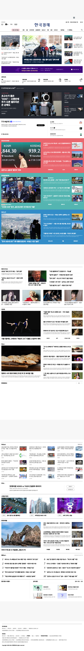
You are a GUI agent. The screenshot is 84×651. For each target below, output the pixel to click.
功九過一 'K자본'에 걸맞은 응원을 (29, 81)
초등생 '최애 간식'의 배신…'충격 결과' (11, 271)
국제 (48, 30)
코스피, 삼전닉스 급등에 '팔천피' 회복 (77, 37)
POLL (2, 483)
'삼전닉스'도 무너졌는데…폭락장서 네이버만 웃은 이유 (61, 572)
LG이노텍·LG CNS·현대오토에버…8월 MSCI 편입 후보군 (56, 153)
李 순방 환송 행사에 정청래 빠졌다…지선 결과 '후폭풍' (78, 53)
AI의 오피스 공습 (64, 515)
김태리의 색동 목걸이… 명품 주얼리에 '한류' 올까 (56, 356)
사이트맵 (23, 635)
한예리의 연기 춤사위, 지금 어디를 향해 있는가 (55, 331)
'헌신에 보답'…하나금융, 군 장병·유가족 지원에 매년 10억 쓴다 (37, 454)
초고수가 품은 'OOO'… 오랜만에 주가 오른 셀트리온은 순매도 (10, 100)
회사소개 (3, 628)
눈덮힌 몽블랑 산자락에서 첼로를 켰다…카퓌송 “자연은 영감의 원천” (65, 448)
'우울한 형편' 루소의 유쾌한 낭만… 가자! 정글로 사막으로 (56, 313)
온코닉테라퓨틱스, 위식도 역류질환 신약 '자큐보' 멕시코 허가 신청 (65, 454)
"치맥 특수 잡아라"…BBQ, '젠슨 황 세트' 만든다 (10, 53)
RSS (32, 635)
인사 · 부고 (77, 581)
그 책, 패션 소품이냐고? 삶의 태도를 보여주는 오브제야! (56, 374)
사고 (82, 581)
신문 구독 (67, 22)
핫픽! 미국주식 (6, 204)
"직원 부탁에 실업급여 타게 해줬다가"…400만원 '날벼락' (20, 576)
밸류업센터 (76, 241)
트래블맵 (48, 549)
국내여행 (58, 549)
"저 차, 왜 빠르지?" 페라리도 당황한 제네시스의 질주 (57, 347)
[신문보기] (2, 24)
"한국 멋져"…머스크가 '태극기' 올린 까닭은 (61, 278)
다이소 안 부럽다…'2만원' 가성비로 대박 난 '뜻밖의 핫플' (62, 564)
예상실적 (50, 204)
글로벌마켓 (38, 30)
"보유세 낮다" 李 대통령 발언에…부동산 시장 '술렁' (10, 58)
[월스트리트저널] (11, 24)
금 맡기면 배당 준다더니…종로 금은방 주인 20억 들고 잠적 (37, 461)
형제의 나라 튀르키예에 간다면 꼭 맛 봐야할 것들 (17, 373)
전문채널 (62, 30)
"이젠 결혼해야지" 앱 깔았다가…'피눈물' (60, 271)
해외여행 (67, 549)
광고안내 (19, 628)
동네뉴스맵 (50, 241)
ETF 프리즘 (66, 106)
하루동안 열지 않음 (76, 69)
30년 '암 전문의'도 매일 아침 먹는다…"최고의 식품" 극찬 (62, 559)
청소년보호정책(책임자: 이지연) (55, 635)
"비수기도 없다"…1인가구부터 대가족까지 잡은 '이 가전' (65, 461)
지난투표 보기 (70, 489)
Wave (2, 344)
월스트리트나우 (48, 178)
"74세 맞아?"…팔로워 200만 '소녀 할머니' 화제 (30, 303)
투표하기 (70, 486)
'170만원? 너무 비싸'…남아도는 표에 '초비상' (61, 282)
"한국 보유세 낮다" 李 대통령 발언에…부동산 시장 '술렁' (20, 241)
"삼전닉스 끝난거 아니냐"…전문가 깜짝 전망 (12, 279)
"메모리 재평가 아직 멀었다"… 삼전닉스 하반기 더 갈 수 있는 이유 (70, 96)
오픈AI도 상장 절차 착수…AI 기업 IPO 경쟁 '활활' (56, 188)
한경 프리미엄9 (15, 30)
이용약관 (37, 635)
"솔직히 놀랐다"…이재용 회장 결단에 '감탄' (61, 275)
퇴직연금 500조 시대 (37, 515)
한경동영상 (4, 383)
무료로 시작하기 (40, 125)
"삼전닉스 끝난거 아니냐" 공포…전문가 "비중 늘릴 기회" (62, 576)
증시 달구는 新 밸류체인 (10, 515)
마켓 (76, 169)
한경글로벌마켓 (5, 175)
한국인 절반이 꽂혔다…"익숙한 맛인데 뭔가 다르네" (9, 461)
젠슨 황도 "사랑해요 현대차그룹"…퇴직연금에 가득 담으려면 (70, 110)
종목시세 (63, 204)
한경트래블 (4, 520)
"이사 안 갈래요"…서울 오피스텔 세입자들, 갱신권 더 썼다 (57, 224)
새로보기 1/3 (80, 444)
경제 (23, 30)
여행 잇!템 (77, 549)
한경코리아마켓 (5, 141)
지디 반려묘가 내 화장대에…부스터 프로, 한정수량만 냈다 (37, 475)
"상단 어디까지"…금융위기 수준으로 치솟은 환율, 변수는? (56, 197)
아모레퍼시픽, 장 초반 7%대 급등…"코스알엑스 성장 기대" (57, 162)
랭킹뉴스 (3, 555)
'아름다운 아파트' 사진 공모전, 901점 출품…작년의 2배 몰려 (59, 233)
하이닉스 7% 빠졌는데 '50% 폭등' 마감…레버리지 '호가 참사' (21, 559)
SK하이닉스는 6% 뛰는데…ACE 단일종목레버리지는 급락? (57, 144)
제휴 (8, 635)
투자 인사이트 (67, 93)
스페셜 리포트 (4, 496)
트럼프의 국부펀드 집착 (48, 81)
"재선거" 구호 (67, 81)
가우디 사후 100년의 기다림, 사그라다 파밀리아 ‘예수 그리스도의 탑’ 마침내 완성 (56, 542)
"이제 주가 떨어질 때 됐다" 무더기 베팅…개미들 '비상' (19, 568)
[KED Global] (15, 24)
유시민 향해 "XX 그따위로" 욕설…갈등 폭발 (52, 303)
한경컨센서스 (50, 169)
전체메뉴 (70, 30)
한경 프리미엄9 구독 (74, 22)
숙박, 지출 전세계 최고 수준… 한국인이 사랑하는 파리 (56, 524)
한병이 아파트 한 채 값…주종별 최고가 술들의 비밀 (56, 365)
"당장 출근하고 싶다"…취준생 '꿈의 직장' (60, 285)
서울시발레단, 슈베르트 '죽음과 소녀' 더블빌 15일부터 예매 (20, 339)
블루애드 (25, 628)
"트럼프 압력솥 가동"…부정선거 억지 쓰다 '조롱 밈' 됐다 (37, 284)
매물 (63, 241)
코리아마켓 (31, 30)
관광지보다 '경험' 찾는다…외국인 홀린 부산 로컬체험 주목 (37, 448)
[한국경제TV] (6, 24)
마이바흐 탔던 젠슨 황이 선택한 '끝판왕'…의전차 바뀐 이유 (20, 564)
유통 (51, 30)
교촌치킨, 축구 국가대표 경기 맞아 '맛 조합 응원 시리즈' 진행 (9, 468)
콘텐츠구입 (12, 635)
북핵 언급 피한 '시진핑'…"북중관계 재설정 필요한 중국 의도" (10, 62)
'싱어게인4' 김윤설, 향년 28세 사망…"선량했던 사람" (9, 303)
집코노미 (43, 30)
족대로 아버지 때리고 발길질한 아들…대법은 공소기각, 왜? (65, 475)
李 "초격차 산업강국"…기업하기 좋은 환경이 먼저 (10, 81)
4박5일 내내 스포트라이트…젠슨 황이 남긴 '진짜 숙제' (41, 59)
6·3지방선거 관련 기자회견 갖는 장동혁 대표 (65, 468)
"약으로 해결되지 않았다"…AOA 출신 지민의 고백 (73, 303)
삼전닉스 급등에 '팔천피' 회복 (11, 170)
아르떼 (3, 309)
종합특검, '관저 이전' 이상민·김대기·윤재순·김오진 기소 (78, 45)
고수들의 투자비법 (4, 93)
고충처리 (14, 628)
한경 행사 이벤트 (5, 581)
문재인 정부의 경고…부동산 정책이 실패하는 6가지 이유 (10, 48)
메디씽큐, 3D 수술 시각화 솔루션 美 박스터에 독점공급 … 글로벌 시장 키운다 (37, 469)
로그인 (81, 22)
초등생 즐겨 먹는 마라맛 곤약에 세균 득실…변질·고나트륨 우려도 (9, 448)
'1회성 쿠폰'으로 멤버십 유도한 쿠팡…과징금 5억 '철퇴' (77, 61)
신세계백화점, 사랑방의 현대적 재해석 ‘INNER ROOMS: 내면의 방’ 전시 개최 (55, 533)
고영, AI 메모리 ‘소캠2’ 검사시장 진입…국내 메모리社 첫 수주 (9, 454)
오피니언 (56, 30)
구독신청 (9, 628)
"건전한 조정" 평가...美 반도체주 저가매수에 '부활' (18, 207)
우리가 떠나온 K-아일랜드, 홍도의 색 (13, 550)
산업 (27, 30)
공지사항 (35, 581)
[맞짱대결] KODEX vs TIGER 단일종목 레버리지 (25, 486)
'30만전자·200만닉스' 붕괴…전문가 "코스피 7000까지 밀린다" (63, 568)
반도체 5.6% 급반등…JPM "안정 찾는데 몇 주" (56, 180)
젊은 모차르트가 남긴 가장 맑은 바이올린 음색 (55, 322)
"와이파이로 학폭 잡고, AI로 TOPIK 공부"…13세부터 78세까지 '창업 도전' (9, 476)
